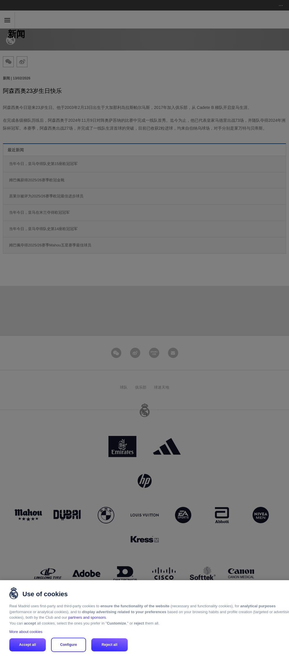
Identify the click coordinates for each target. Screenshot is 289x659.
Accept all (27, 645)
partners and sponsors (87, 617)
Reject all (110, 645)
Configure (68, 645)
